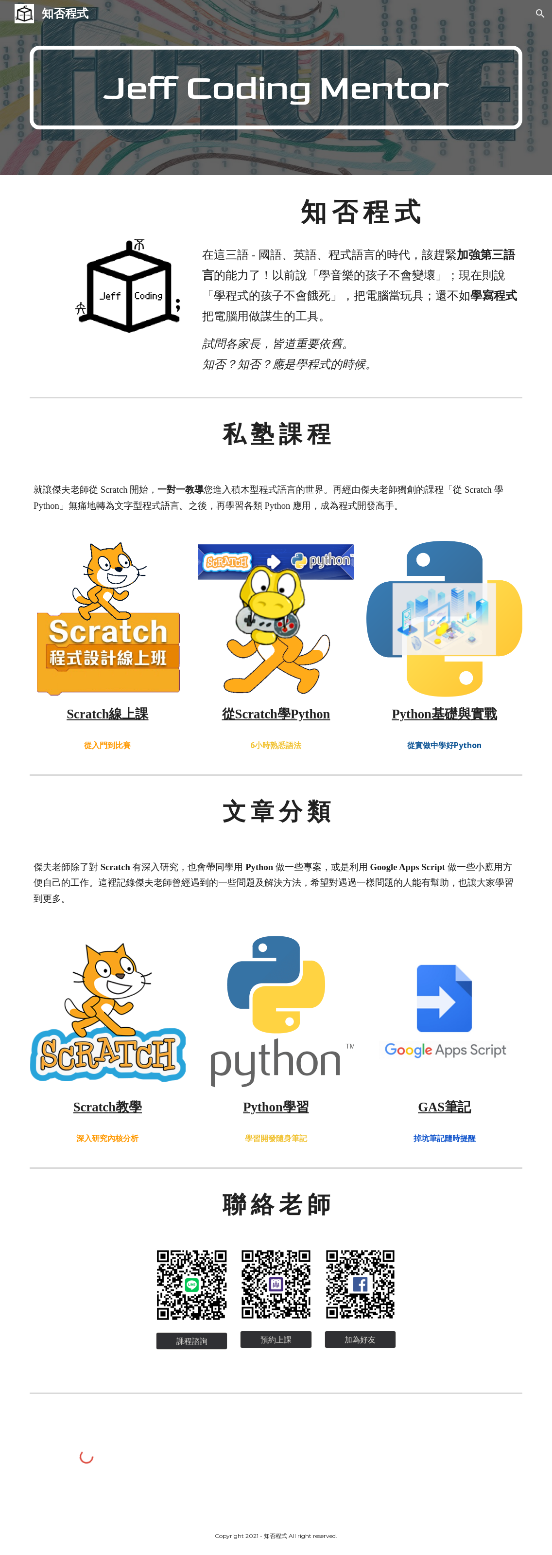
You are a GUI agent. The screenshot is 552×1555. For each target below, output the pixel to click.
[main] (276, 87)
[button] (540, 13)
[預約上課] (276, 1339)
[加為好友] (360, 1339)
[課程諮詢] (191, 1341)
